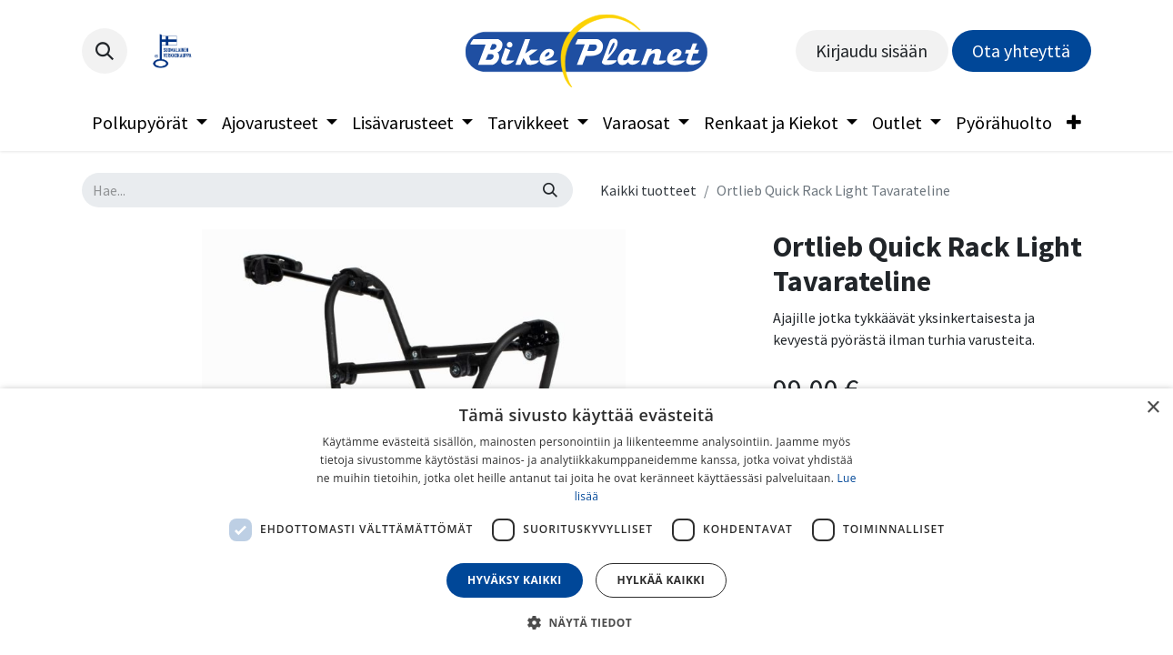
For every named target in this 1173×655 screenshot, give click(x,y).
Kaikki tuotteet (648, 190)
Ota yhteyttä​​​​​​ (1021, 50)
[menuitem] (150, 123)
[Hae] (550, 190)
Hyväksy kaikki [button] (514, 580)
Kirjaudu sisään (871, 50)
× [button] (1152, 408)
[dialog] (586, 521)
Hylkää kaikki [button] (661, 580)
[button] (104, 51)
